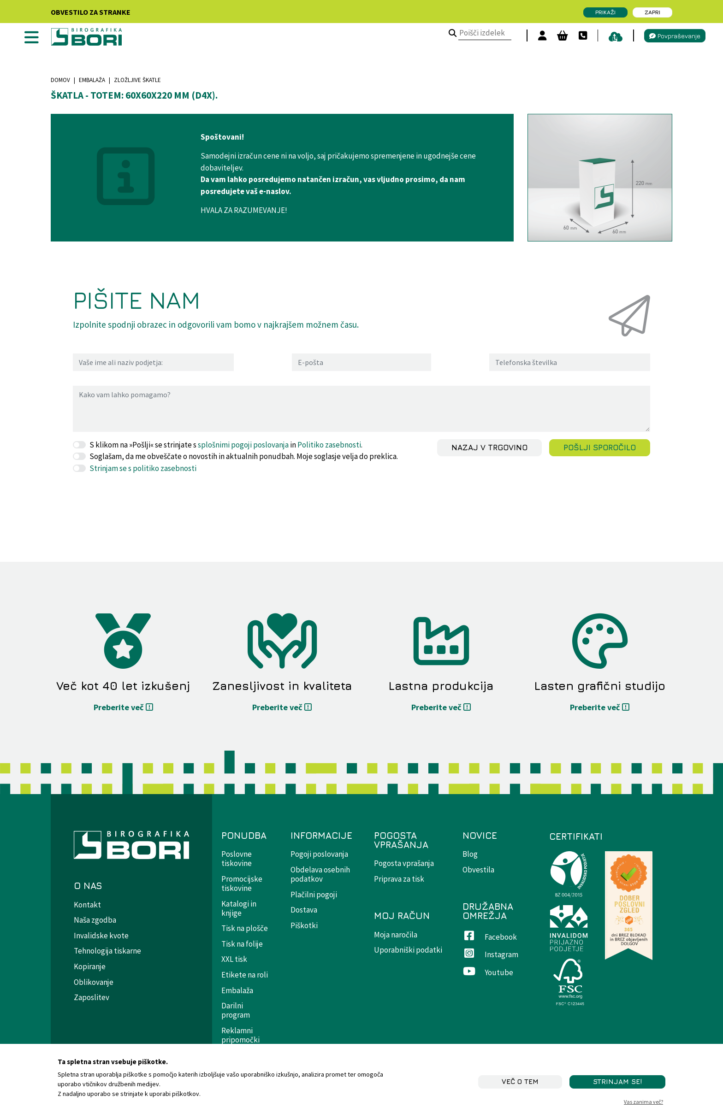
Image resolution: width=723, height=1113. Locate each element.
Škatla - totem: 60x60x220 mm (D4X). (134, 95)
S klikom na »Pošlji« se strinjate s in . (225, 445)
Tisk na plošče (244, 928)
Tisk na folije (242, 944)
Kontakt (87, 905)
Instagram (490, 954)
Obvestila (478, 870)
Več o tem (520, 1081)
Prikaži (605, 12)
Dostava (303, 910)
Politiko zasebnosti (329, 445)
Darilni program (235, 1010)
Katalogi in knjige (238, 908)
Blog (470, 854)
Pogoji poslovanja (319, 854)
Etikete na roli (244, 975)
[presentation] (143, 500)
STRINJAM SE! (617, 1081)
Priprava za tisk (399, 879)
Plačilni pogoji (313, 894)
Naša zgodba (95, 920)
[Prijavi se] (539, 36)
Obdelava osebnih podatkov (320, 874)
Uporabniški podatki (408, 950)
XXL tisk (234, 959)
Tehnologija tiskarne (107, 951)
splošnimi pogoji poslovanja (243, 445)
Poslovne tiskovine (236, 858)
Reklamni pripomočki (240, 1035)
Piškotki (304, 925)
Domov (60, 80)
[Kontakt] (579, 36)
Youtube (487, 972)
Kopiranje (90, 966)
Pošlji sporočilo (599, 447)
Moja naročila (395, 935)
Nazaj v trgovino (489, 447)
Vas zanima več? (643, 1101)
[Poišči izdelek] (449, 33)
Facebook (489, 937)
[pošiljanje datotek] (612, 36)
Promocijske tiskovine (241, 883)
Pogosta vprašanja (404, 863)
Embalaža (92, 80)
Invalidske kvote (101, 935)
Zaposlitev (91, 997)
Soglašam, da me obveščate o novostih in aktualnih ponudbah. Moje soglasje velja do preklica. (243, 456)
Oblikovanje (93, 982)
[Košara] (559, 36)
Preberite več (118, 707)
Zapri (652, 12)
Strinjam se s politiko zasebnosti (142, 468)
